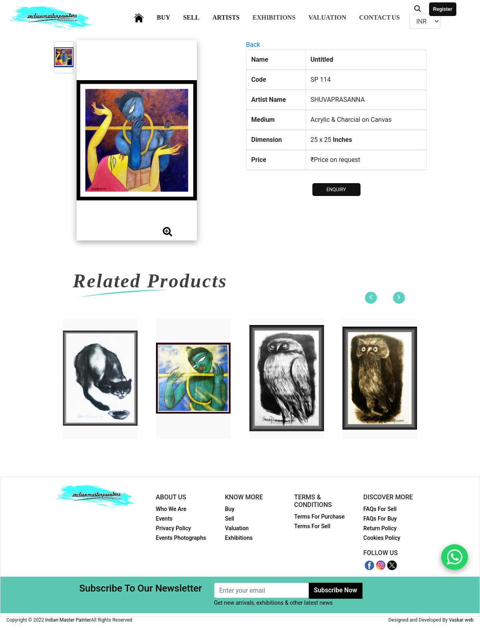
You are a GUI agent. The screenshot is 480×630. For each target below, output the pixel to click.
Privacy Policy (173, 528)
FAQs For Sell (380, 509)
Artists (231, 16)
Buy (168, 16)
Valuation (327, 17)
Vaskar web (461, 620)
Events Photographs (181, 538)
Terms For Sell (312, 526)
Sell (196, 16)
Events (164, 518)
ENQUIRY (336, 189)
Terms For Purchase (319, 516)
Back (253, 44)
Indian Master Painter (68, 620)
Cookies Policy (381, 538)
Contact (379, 17)
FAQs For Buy (380, 518)
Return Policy (380, 528)
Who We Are (171, 509)
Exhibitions (274, 17)
